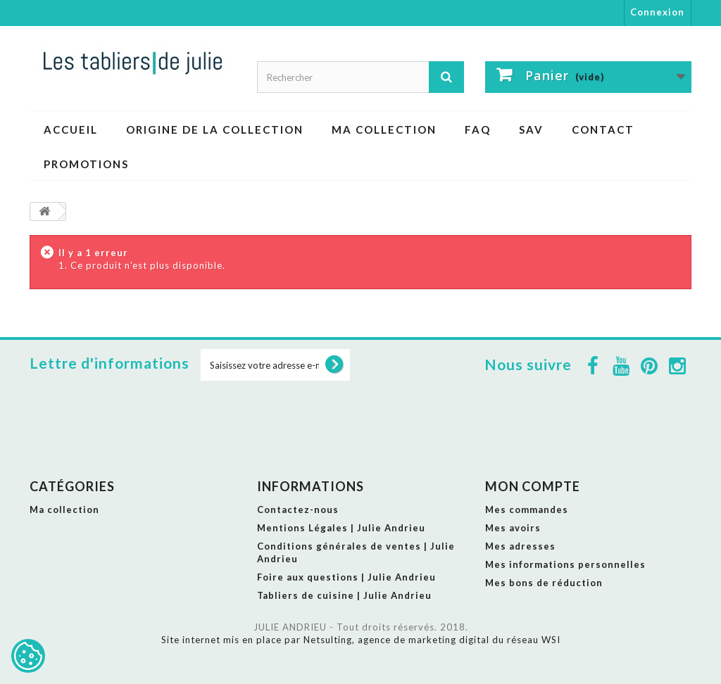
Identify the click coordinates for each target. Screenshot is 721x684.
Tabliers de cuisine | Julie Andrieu (344, 595)
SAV (531, 129)
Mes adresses (520, 546)
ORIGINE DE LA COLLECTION (214, 129)
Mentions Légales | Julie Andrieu (341, 527)
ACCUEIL (71, 129)
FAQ (478, 129)
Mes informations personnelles (565, 564)
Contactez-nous (298, 509)
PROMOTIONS (86, 164)
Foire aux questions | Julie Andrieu (346, 577)
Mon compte (532, 486)
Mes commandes (526, 509)
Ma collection (384, 129)
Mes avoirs (513, 527)
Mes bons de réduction (544, 582)
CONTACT (603, 129)
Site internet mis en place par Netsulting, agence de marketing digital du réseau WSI (360, 639)
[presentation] (308, 414)
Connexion (657, 12)
